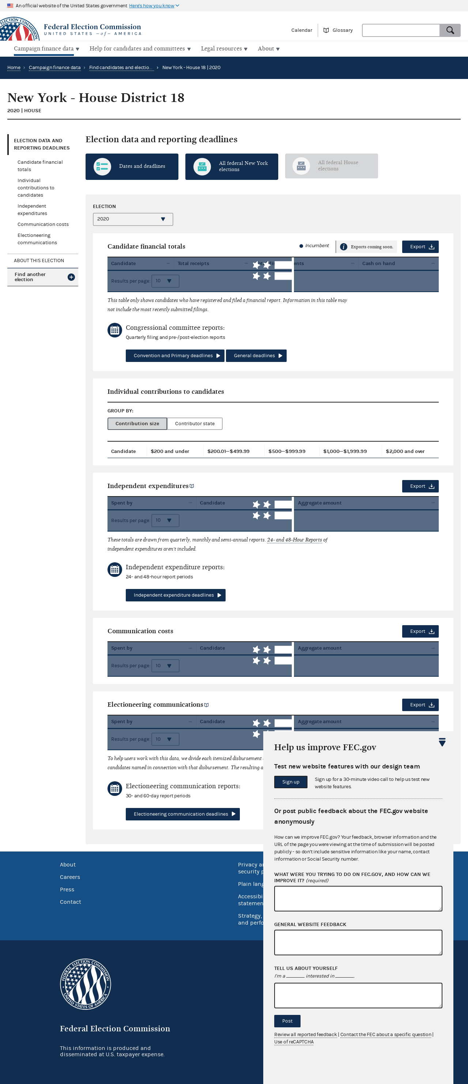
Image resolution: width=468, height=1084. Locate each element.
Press (67, 888)
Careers (70, 876)
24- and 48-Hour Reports (294, 539)
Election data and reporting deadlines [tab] (42, 143)
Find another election (30, 276)
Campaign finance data (55, 67)
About (68, 864)
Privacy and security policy (257, 867)
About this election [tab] (39, 260)
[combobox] (401, 30)
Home (13, 67)
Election (104, 205)
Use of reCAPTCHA (293, 1042)
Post (287, 1021)
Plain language (258, 883)
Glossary (343, 30)
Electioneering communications (155, 704)
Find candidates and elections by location (134, 67)
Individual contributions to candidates (36, 187)
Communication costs (43, 224)
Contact (70, 901)
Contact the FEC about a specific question (385, 1035)
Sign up (290, 782)
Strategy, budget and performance (261, 918)
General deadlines (254, 355)
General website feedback (310, 925)
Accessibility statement (254, 899)
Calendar (301, 30)
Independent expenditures (148, 485)
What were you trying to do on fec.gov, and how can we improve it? (352, 878)
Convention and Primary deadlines (173, 355)
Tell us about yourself (306, 968)
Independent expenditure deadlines (174, 594)
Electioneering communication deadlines (181, 813)
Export (417, 246)
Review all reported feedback (305, 1035)
